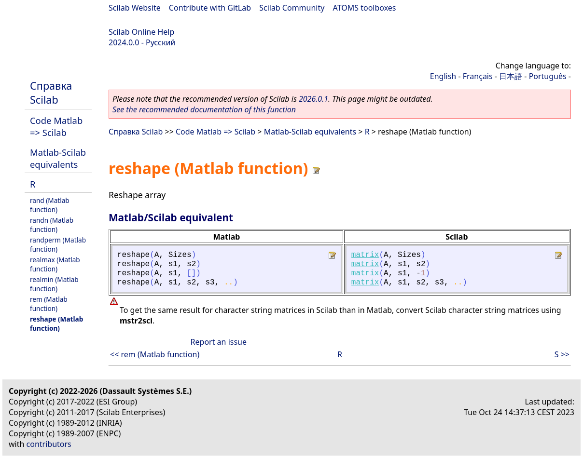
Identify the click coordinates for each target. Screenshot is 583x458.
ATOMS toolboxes (364, 7)
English (443, 76)
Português (548, 76)
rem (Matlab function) (49, 304)
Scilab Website (135, 7)
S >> (562, 354)
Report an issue (219, 342)
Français (478, 76)
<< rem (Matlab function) (154, 354)
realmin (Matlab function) (54, 284)
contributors (49, 444)
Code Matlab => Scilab (56, 126)
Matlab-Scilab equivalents (58, 158)
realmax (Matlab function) (55, 264)
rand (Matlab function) (49, 205)
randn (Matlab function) (51, 225)
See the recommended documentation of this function (204, 109)
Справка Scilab (51, 93)
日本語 (510, 76)
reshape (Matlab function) (56, 323)
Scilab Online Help (141, 32)
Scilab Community (291, 7)
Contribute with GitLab (210, 7)
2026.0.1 (313, 99)
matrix (365, 255)
